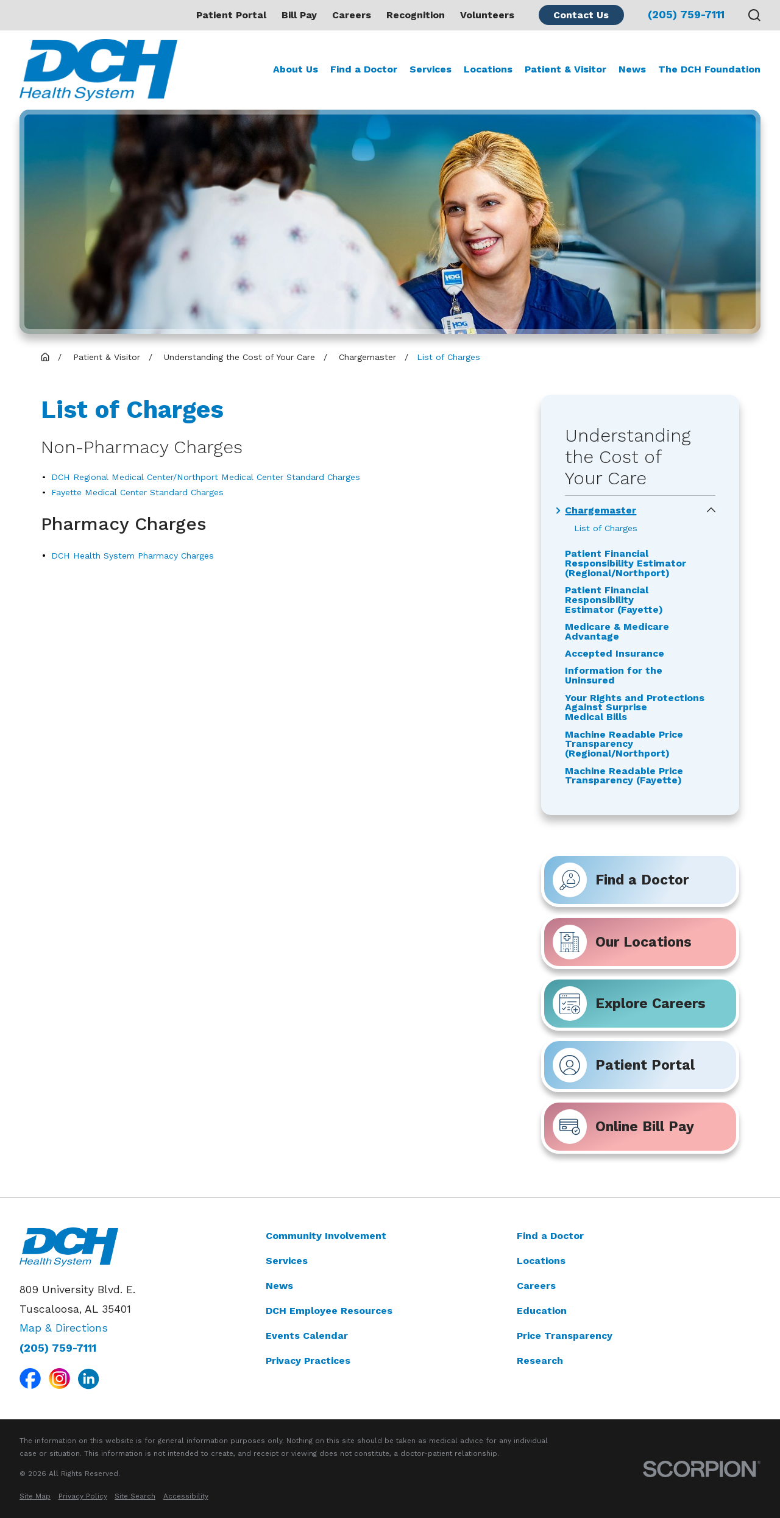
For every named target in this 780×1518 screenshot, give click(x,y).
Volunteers (487, 15)
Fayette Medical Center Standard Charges (137, 492)
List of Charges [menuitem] (605, 528)
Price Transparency (564, 1335)
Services (287, 1260)
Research (540, 1360)
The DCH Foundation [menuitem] (709, 69)
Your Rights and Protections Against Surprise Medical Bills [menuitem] (634, 707)
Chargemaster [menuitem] (600, 510)
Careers (351, 15)
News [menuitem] (632, 69)
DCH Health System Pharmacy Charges (132, 555)
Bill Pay (299, 15)
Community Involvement (326, 1235)
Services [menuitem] (431, 69)
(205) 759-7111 (686, 15)
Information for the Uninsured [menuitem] (613, 675)
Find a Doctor (550, 1235)
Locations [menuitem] (488, 69)
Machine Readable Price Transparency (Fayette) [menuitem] (624, 775)
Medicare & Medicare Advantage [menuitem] (617, 631)
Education (542, 1310)
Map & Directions (64, 1328)
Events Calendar (307, 1335)
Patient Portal (231, 15)
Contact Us (581, 15)
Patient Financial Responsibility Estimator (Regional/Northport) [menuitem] (625, 563)
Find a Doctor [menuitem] (363, 69)
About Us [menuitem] (295, 69)
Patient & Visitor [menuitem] (565, 69)
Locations (541, 1260)
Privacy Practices (308, 1360)
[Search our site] (754, 15)
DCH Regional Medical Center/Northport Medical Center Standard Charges (205, 477)
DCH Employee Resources (329, 1310)
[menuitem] (35, 1496)
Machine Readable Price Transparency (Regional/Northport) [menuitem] (624, 743)
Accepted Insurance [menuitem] (614, 653)
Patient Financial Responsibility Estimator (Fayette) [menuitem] (614, 599)
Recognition (415, 15)
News (279, 1285)
